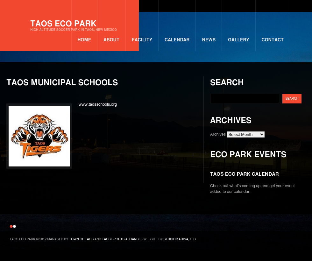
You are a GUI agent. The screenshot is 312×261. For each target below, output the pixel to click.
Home (84, 40)
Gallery (238, 40)
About (111, 40)
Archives (218, 134)
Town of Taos (81, 239)
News (209, 40)
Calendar (177, 40)
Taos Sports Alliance (121, 239)
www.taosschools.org (98, 104)
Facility (142, 40)
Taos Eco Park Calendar (244, 174)
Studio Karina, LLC (180, 239)
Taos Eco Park (73, 26)
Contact (273, 40)
